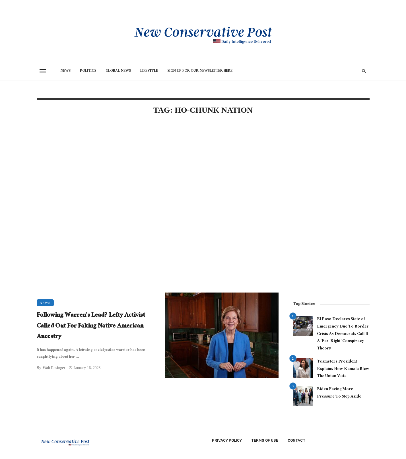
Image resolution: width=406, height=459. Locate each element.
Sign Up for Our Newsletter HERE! (200, 71)
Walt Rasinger (54, 368)
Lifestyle (149, 71)
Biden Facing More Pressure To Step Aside (339, 393)
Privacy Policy (227, 440)
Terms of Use (264, 440)
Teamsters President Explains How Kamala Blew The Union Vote (343, 369)
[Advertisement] (158, 168)
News (65, 71)
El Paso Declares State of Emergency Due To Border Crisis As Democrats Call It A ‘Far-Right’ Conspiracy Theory (343, 334)
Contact (296, 440)
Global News (118, 71)
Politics (88, 71)
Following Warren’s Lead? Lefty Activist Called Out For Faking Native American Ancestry (91, 326)
